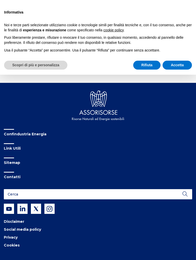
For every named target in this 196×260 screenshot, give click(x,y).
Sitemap (12, 162)
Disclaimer (14, 221)
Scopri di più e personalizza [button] (35, 65)
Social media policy (22, 229)
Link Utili (12, 148)
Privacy (11, 237)
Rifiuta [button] (147, 65)
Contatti (12, 177)
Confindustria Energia (25, 134)
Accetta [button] (177, 65)
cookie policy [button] (113, 30)
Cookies (12, 245)
